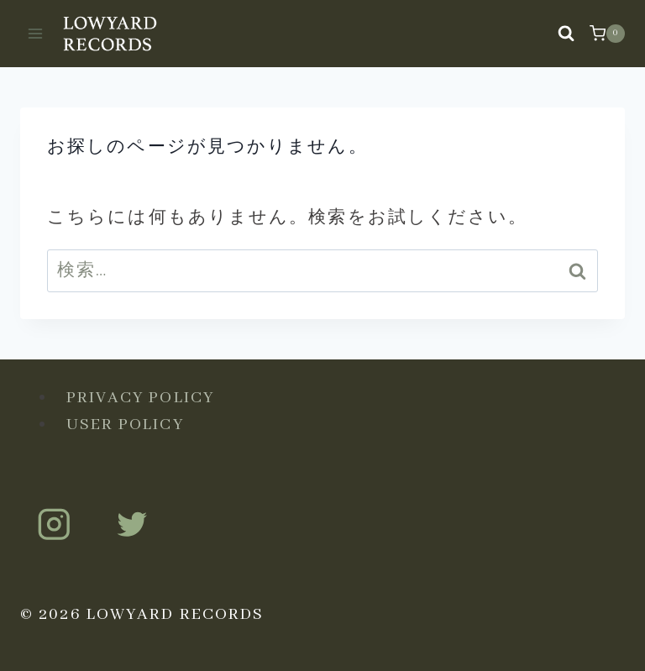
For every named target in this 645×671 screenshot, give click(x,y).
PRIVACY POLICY (140, 397)
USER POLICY (125, 424)
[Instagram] (54, 524)
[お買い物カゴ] (607, 33)
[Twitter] (132, 524)
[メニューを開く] (35, 33)
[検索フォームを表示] (566, 33)
